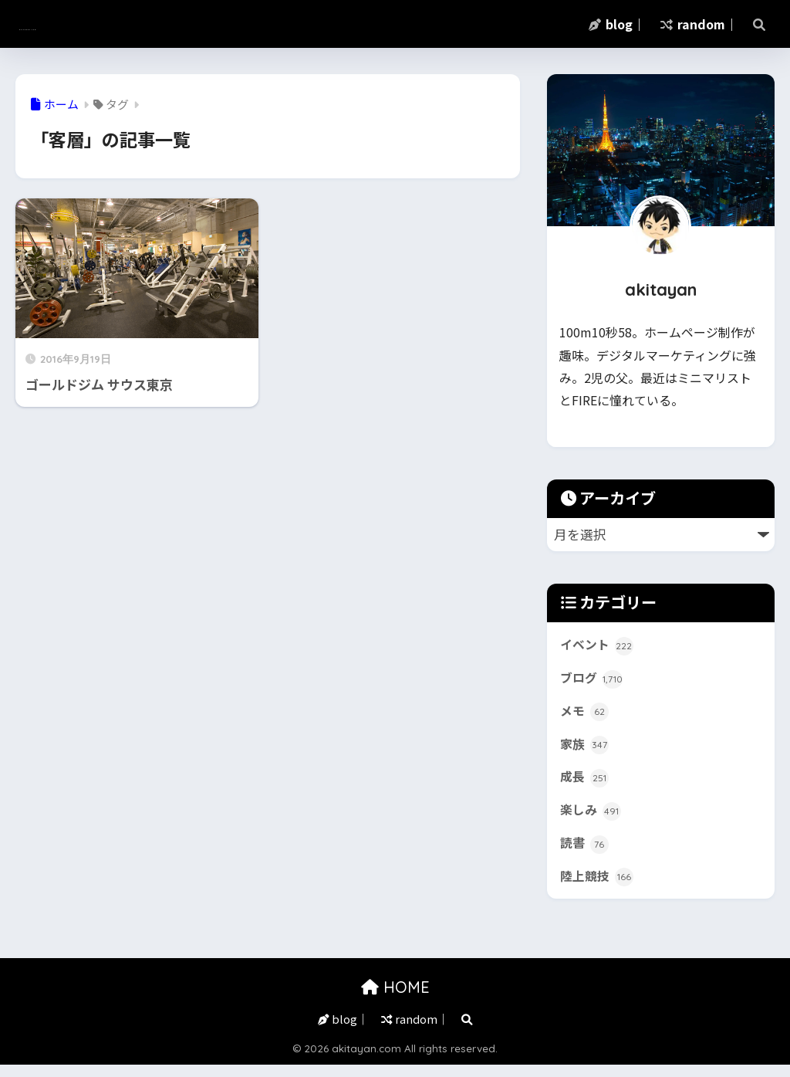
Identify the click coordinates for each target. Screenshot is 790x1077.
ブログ (592, 681)
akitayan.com (81, 23)
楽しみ (591, 819)
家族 (585, 750)
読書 (585, 853)
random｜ (699, 24)
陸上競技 (598, 888)
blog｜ (617, 24)
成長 (585, 784)
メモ (585, 716)
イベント (598, 646)
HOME (395, 998)
